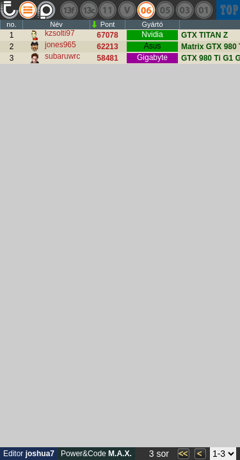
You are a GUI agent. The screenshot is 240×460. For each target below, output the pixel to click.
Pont (107, 24)
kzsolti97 (60, 33)
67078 (107, 35)
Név (56, 24)
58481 (107, 58)
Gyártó (152, 24)
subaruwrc (62, 56)
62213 (107, 46)
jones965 (60, 44)
